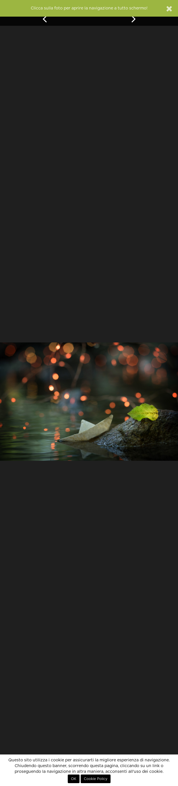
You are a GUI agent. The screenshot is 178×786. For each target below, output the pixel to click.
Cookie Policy (95, 779)
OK (73, 779)
